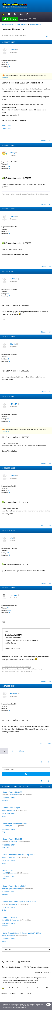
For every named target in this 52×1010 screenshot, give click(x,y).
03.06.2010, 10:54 (8, 829)
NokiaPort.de (7, 988)
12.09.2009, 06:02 (8, 939)
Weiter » (22, 751)
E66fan (4, 910)
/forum (19, 988)
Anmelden (23, 19)
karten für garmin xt (10, 917)
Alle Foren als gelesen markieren (36, 967)
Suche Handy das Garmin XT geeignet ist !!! (19, 855)
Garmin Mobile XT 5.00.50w (13, 792)
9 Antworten (13, 841)
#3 (50, 267)
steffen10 (5, 894)
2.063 (9, 610)
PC (29, 669)
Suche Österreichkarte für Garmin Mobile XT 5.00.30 (22, 933)
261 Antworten (14, 794)
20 (8, 294)
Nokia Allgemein (22, 24)
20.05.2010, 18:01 (8, 860)
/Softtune (40, 988)
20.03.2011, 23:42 (8, 814)
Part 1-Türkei (6, 126)
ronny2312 (5, 826)
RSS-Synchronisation (11, 967)
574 (8, 166)
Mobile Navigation (35, 24)
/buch (21, 993)
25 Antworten (14, 920)
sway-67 (4, 832)
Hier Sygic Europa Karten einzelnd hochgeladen (17, 671)
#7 (50, 526)
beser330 (5, 873)
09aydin (13, 50)
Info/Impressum (7, 982)
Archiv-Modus (24, 962)
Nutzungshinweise (29, 982)
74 (8, 608)
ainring (12, 153)
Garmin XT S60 (7, 870)
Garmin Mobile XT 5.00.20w (13, 839)
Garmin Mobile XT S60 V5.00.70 (14, 886)
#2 (50, 204)
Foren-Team (7, 962)
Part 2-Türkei (6, 128)
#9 (50, 681)
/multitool (13, 993)
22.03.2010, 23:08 (8, 876)
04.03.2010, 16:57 (8, 892)
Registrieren (10, 19)
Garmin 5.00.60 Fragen (11, 808)
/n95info (4, 993)
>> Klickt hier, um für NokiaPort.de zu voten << (16, 667)
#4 (50, 332)
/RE (47, 988)
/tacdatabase (29, 988)
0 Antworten (11, 810)
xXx (11, 538)
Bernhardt (5, 800)
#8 (50, 583)
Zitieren (43, 140)
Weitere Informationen (19, 1007)
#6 (50, 463)
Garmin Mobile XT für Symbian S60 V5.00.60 (19, 902)
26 (8, 553)
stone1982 (5, 920)
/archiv (29, 993)
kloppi (4, 810)
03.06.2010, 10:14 (8, 845)
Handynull (13, 595)
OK (48, 1004)
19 (8, 64)
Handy (40, 669)
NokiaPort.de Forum (8, 24)
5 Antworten (14, 826)
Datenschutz (18, 982)
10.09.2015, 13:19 (8, 798)
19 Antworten (11, 857)
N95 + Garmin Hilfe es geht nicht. (15, 823)
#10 (49, 744)
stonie (4, 935)
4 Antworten (13, 904)
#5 (50, 392)
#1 (50, 140)
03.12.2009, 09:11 (8, 923)
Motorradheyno (7, 888)
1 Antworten (17, 888)
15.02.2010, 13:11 (8, 908)
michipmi (5, 926)
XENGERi (13, 279)
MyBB (18, 980)
